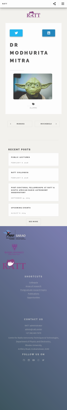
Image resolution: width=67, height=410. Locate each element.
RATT (4, 4)
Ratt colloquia (20, 172)
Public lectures (20, 157)
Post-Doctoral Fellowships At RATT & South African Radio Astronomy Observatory (33, 190)
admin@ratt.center (33, 329)
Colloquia (33, 282)
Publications (33, 293)
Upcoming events (21, 208)
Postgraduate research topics (33, 290)
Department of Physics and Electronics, (33, 341)
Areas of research (33, 286)
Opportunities (33, 297)
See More (33, 221)
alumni (33, 108)
